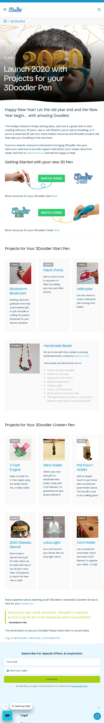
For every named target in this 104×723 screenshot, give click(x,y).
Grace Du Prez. (81, 355)
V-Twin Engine (15, 467)
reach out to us (35, 153)
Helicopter (85, 289)
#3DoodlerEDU (51, 638)
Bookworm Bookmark (18, 291)
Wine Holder (52, 465)
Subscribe (51, 679)
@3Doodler (20, 638)
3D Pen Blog (18, 21)
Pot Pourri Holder (84, 467)
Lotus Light (51, 542)
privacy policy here (79, 686)
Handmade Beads (58, 346)
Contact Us (26, 603)
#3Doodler (34, 638)
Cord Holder (86, 542)
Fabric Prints (53, 270)
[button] (5, 9)
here (54, 196)
